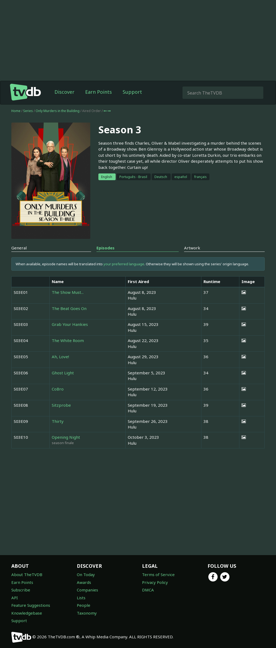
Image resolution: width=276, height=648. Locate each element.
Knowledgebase (26, 613)
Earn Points (98, 92)
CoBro (58, 389)
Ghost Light (63, 372)
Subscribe (20, 590)
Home (15, 111)
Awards (84, 582)
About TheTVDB (26, 574)
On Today (86, 574)
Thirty (58, 421)
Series (28, 111)
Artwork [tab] (192, 247)
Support (132, 92)
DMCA (148, 590)
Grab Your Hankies (70, 324)
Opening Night (66, 437)
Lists (81, 597)
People (83, 605)
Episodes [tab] (105, 247)
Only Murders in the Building (58, 111)
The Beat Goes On (69, 308)
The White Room (68, 340)
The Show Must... (68, 292)
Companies (87, 590)
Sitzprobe (61, 405)
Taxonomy (87, 613)
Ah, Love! (60, 356)
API (14, 597)
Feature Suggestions (30, 605)
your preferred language (124, 264)
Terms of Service (158, 574)
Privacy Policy (155, 582)
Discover (64, 92)
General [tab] (19, 247)
